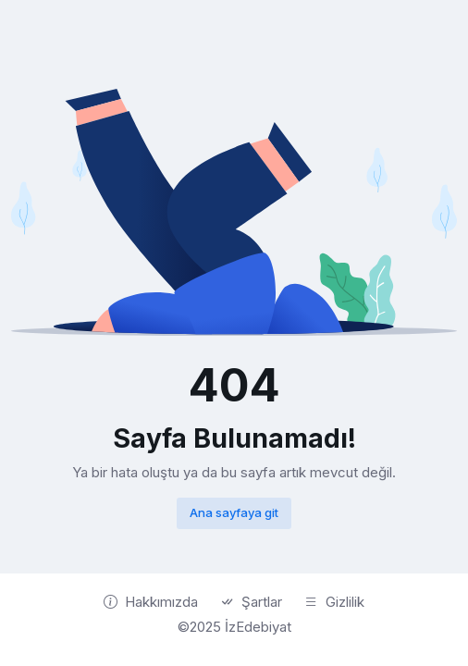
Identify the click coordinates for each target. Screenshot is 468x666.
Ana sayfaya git (234, 512)
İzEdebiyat (258, 626)
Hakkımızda (151, 602)
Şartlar (251, 602)
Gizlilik (334, 602)
